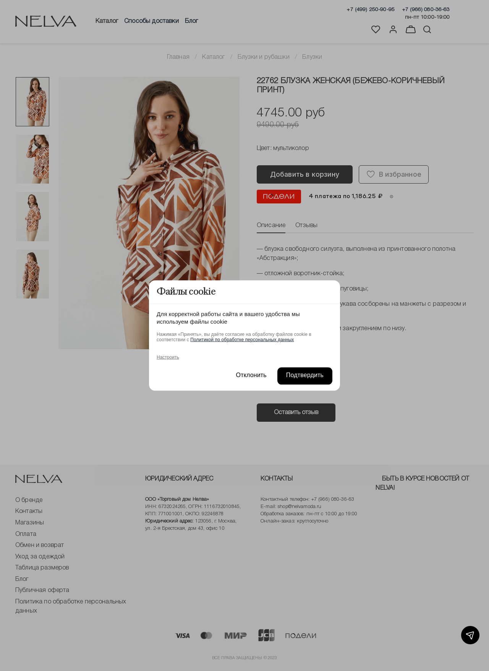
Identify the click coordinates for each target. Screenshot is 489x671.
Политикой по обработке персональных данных (242, 339)
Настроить (168, 357)
